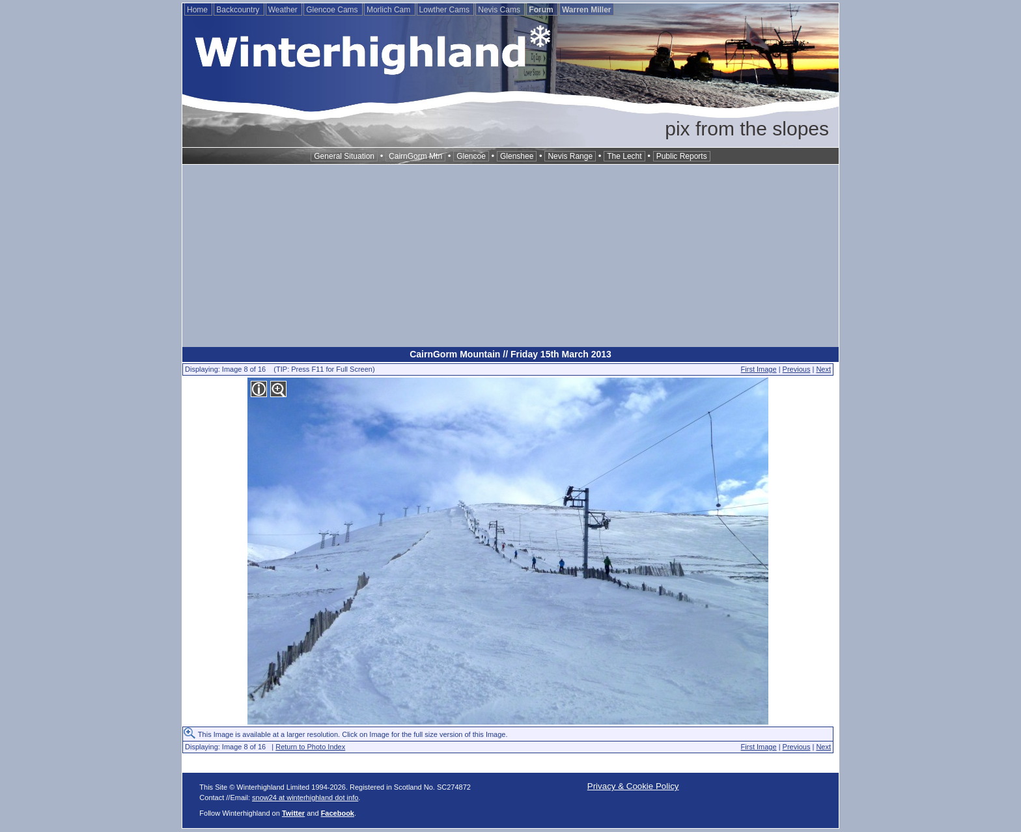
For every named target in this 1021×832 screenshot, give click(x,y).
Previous (797, 369)
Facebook (337, 813)
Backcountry (238, 9)
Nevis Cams (500, 9)
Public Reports (681, 156)
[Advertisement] (510, 256)
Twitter (293, 813)
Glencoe (471, 156)
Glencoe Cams (333, 9)
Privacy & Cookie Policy (633, 786)
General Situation (344, 156)
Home (198, 9)
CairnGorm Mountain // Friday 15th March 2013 (510, 354)
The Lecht (624, 156)
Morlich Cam (390, 9)
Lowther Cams (445, 9)
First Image (759, 369)
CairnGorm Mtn (415, 156)
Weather (284, 9)
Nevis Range (570, 156)
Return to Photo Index (310, 747)
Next (823, 369)
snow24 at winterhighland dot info (305, 797)
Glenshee (516, 156)
